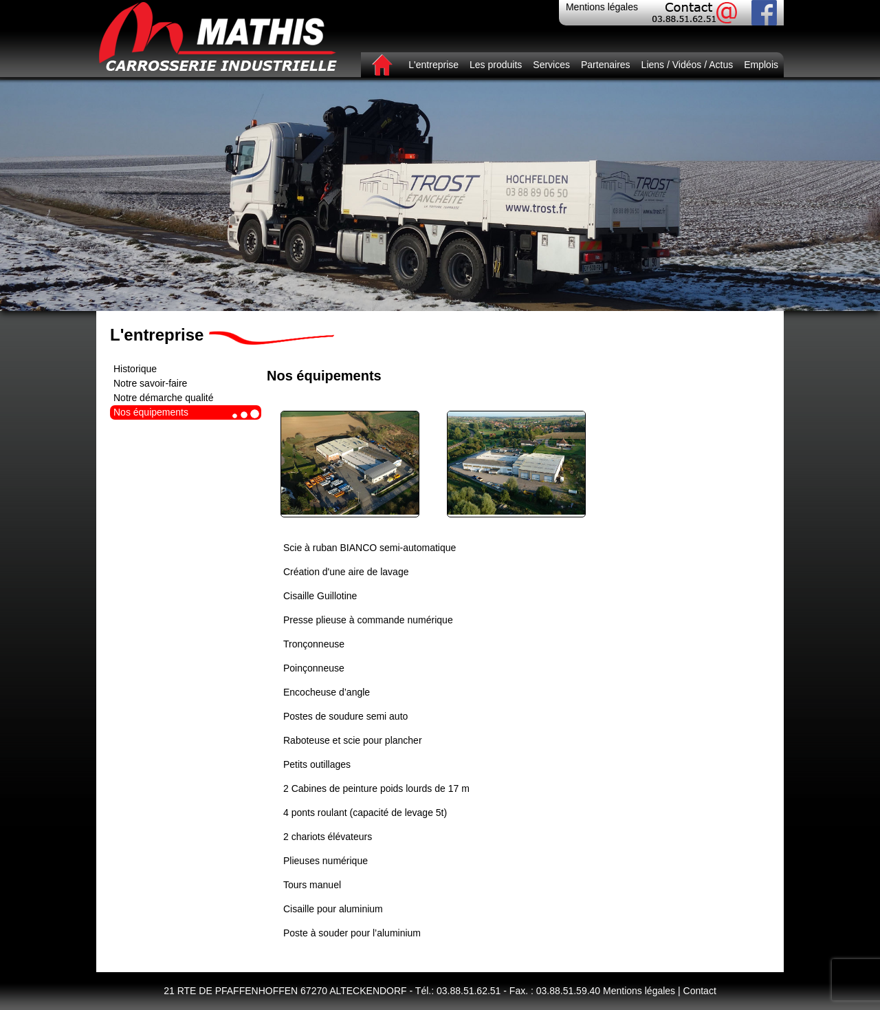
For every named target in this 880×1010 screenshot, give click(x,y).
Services (551, 64)
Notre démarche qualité (163, 397)
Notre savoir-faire (150, 383)
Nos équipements (150, 412)
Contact (699, 990)
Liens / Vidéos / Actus (687, 64)
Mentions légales (602, 6)
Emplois (761, 64)
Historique (135, 368)
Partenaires (605, 64)
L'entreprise (433, 64)
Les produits (496, 64)
